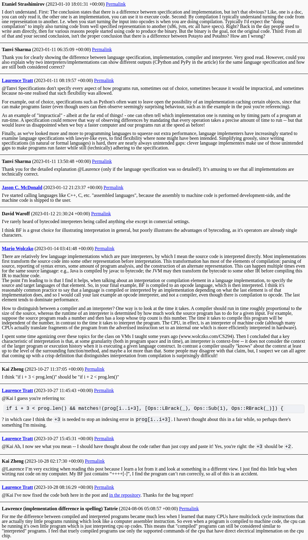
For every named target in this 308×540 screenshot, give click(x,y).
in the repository (124, 495)
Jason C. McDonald (22, 187)
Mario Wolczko (17, 248)
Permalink (116, 4)
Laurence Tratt (17, 80)
